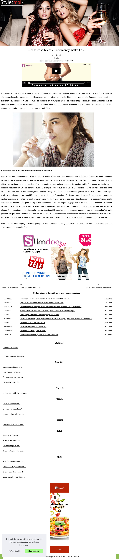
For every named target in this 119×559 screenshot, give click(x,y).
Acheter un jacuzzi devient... (13, 414)
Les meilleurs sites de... (11, 404)
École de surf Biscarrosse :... (13, 462)
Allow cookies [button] (33, 551)
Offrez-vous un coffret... (11, 382)
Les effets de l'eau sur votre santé (32, 323)
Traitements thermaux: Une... (14, 451)
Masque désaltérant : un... (12, 367)
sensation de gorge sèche (21, 224)
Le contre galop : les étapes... (14, 477)
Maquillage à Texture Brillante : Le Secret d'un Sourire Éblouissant (44, 299)
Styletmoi (57, 55)
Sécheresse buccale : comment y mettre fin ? (56, 61)
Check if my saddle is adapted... (15, 393)
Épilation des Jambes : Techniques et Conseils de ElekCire (41, 303)
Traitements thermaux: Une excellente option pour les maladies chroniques (47, 311)
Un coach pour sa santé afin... (14, 356)
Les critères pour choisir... (12, 372)
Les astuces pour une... (11, 446)
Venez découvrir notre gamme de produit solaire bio (21, 287)
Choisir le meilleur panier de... (14, 472)
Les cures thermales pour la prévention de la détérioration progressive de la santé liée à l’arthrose (56, 319)
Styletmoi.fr (47, 556)
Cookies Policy (71, 556)
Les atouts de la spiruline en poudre (33, 327)
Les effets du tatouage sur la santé (98, 287)
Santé (56, 58)
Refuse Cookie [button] (14, 551)
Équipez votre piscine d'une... (14, 377)
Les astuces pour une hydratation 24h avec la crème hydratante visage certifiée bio (50, 307)
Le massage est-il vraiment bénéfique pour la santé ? (39, 315)
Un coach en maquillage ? (12, 409)
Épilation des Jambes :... (12, 441)
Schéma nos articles (10, 348)
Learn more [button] (24, 545)
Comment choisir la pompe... (13, 425)
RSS (79, 556)
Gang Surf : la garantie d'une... (14, 467)
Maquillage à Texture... (11, 435)
